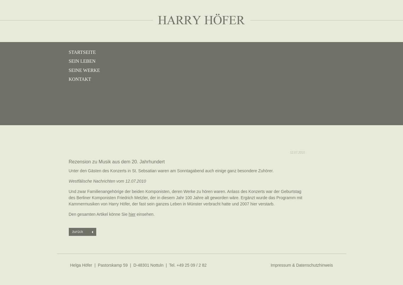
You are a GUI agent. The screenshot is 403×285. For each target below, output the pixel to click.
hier (132, 214)
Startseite (82, 52)
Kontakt (80, 79)
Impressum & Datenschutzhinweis (302, 265)
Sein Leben (82, 61)
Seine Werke (84, 70)
